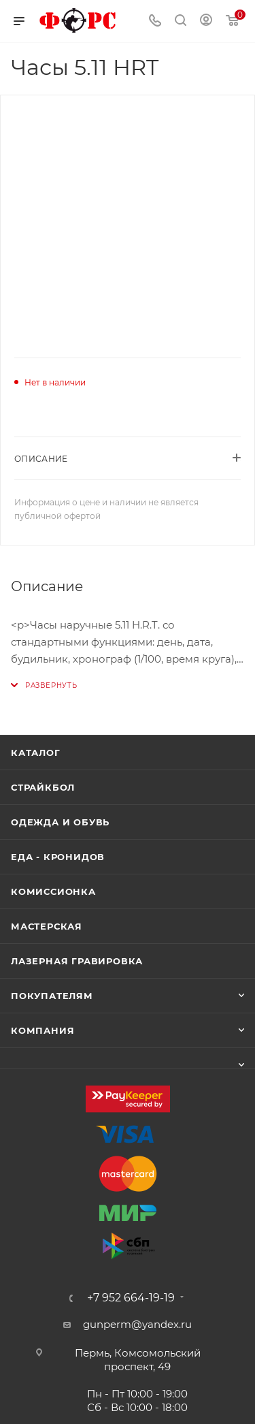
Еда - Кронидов (58, 856)
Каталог (36, 752)
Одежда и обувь (60, 822)
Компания (42, 1030)
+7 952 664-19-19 (131, 1298)
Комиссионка (53, 891)
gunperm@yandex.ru (137, 1324)
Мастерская (46, 926)
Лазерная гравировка (77, 960)
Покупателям (52, 995)
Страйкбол (43, 787)
